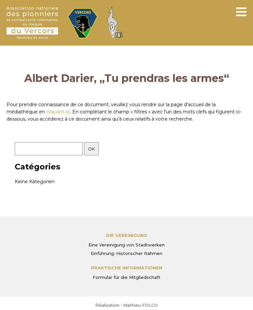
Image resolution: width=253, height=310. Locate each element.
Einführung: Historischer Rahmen (126, 253)
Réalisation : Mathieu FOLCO (126, 305)
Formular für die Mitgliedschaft (126, 277)
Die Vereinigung (126, 235)
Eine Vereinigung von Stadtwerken (126, 244)
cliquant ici (58, 112)
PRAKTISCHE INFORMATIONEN (126, 267)
